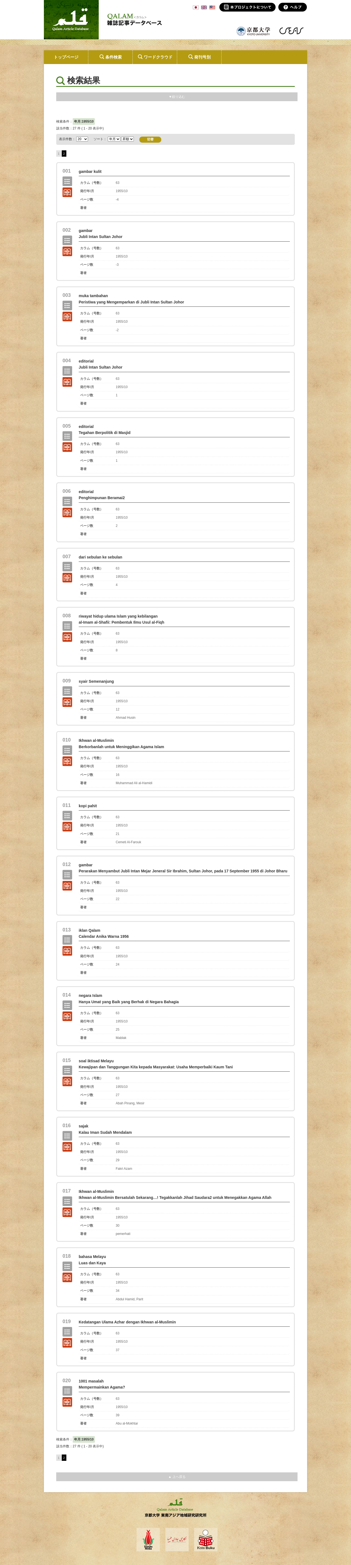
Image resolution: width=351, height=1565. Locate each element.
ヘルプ (292, 7)
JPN (196, 7)
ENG (204, 7)
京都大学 (253, 30)
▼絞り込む (177, 97)
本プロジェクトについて (247, 7)
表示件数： (67, 139)
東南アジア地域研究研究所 (291, 30)
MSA (212, 7)
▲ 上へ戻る (176, 1477)
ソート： (114, 139)
